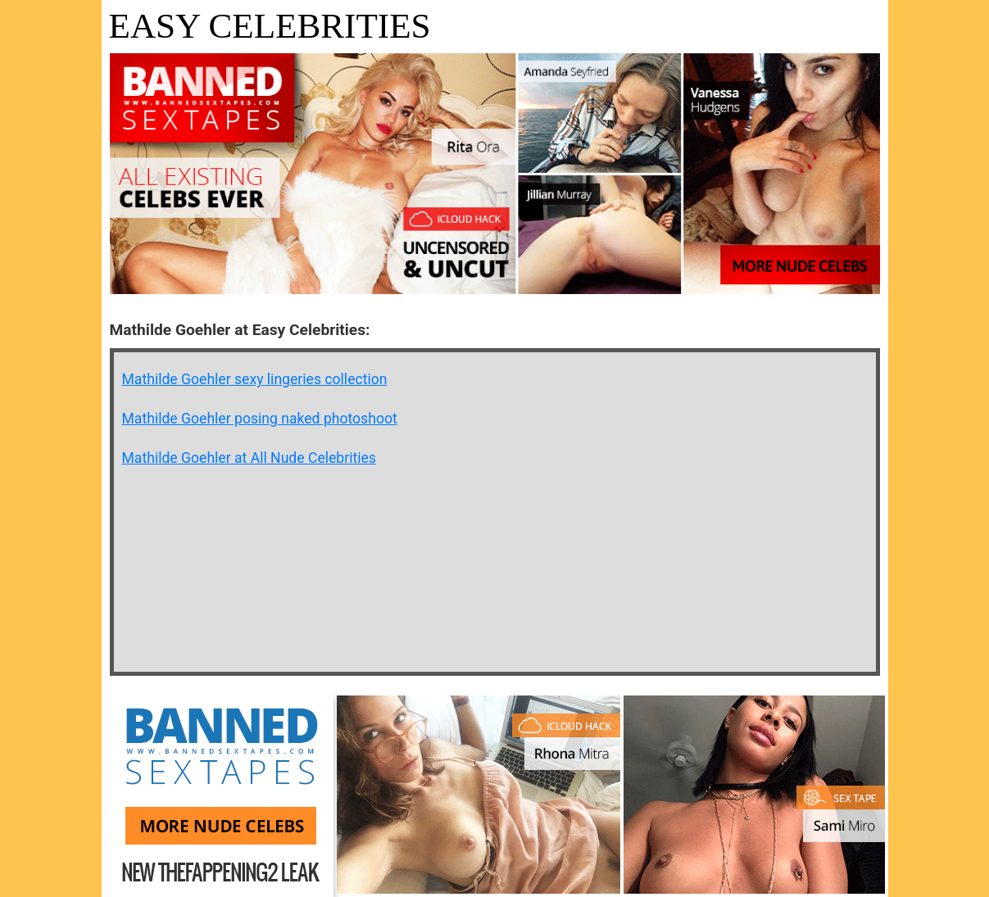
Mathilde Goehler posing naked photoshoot (259, 418)
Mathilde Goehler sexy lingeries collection (255, 379)
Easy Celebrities (270, 26)
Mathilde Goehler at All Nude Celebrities (249, 458)
